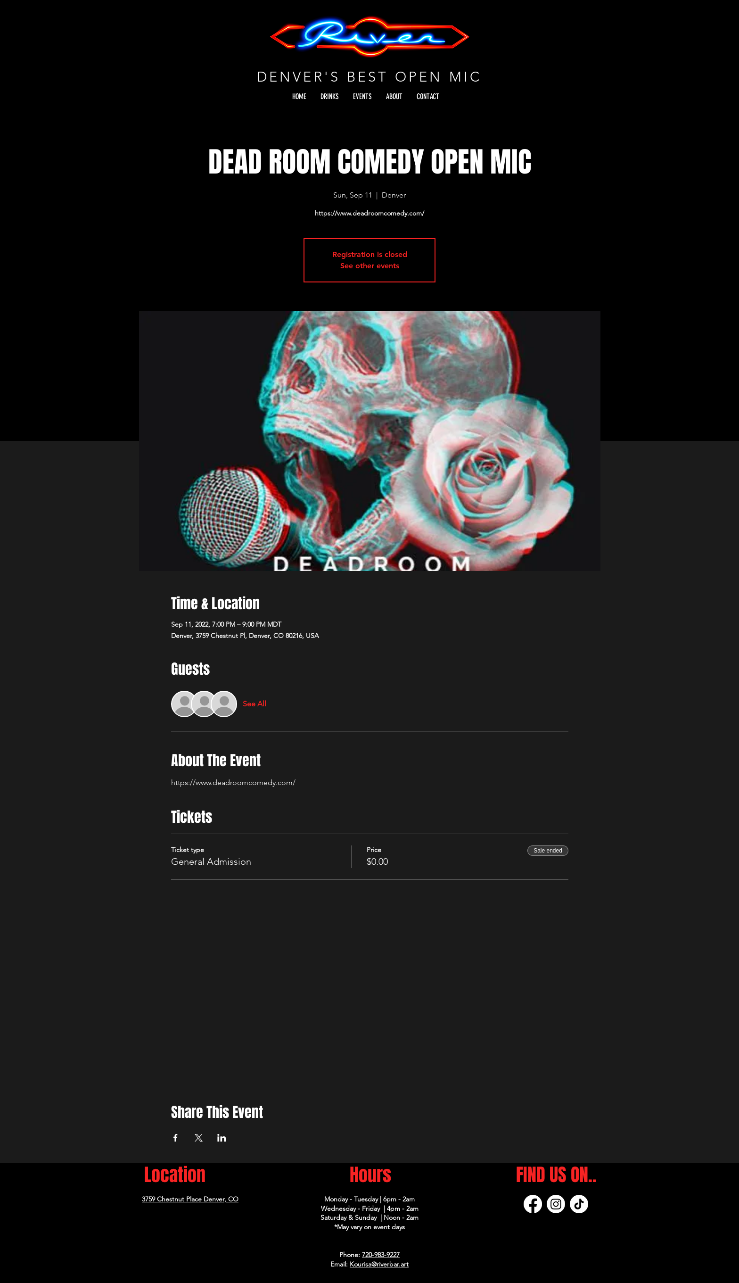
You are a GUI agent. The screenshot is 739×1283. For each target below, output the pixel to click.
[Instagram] (556, 1204)
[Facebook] (533, 1204)
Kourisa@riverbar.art (379, 1264)
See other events (369, 265)
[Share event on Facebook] (175, 1138)
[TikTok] (579, 1204)
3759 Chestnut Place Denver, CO (190, 1199)
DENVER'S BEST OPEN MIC (369, 76)
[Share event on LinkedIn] (221, 1138)
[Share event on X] (198, 1138)
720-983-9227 (381, 1254)
